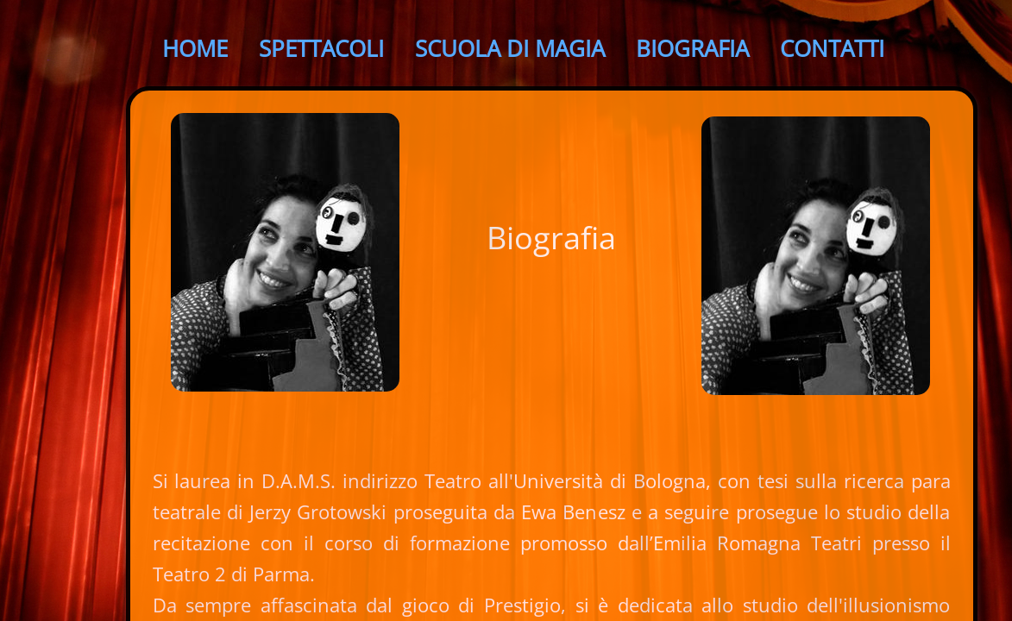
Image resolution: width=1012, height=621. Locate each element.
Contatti (832, 48)
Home (195, 48)
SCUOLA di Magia (510, 48)
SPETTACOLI (321, 48)
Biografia (692, 48)
